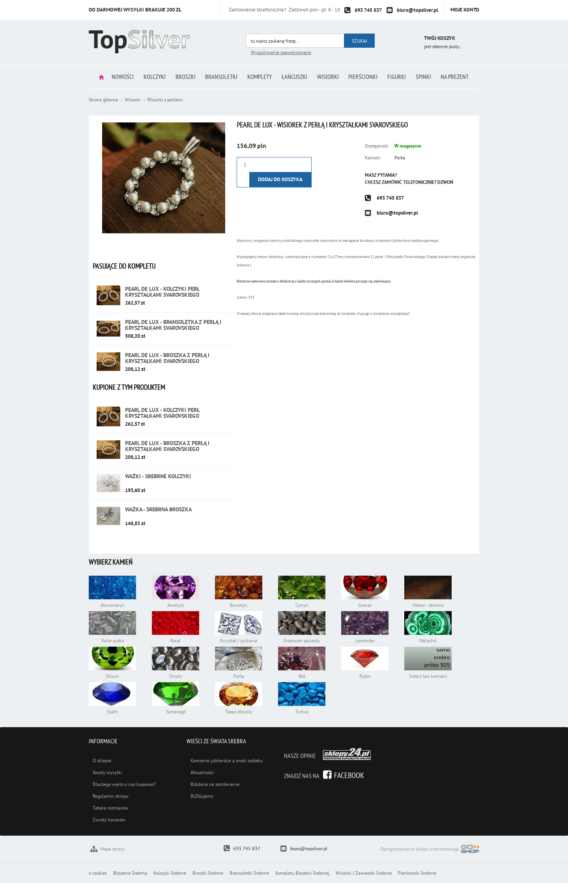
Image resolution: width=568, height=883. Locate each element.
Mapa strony (112, 849)
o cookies (98, 873)
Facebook (349, 775)
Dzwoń (445, 182)
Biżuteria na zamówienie (215, 784)
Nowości (119, 77)
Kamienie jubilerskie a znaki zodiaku (227, 760)
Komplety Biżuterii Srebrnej (302, 873)
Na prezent (460, 77)
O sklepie (102, 760)
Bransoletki (220, 77)
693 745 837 (368, 10)
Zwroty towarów (109, 820)
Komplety (259, 77)
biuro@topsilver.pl (417, 10)
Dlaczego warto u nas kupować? (124, 784)
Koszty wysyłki (107, 772)
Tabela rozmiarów (110, 808)
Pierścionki (365, 77)
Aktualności (202, 772)
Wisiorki (329, 77)
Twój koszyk (439, 38)
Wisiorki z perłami (165, 100)
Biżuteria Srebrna (130, 873)
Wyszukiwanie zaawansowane (281, 52)
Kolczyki (151, 77)
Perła (399, 158)
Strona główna (96, 77)
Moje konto (464, 9)
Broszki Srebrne (207, 873)
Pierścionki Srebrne (417, 873)
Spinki (427, 77)
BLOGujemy (202, 796)
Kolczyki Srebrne (169, 873)
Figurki (399, 77)
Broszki (183, 77)
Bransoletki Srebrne (249, 873)
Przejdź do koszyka (407, 39)
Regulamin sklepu (110, 796)
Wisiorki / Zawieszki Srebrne (364, 873)
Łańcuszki (295, 77)
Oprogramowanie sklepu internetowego (429, 850)
